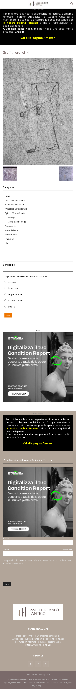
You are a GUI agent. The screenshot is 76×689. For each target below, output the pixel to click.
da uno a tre (13, 288)
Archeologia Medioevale (16, 208)
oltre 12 (11, 306)
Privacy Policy (44, 675)
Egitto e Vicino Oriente (15, 213)
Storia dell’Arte (11, 230)
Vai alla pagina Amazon (38, 38)
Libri (6, 243)
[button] (4, 4)
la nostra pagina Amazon (20, 22)
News (7, 196)
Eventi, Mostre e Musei (15, 200)
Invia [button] (8, 315)
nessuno (12, 282)
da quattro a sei (15, 294)
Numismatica (11, 234)
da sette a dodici (15, 300)
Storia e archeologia (17, 221)
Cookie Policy (31, 675)
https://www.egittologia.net (38, 644)
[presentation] (25, 573)
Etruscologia (10, 226)
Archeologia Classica (14, 204)
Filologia (11, 217)
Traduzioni (9, 239)
